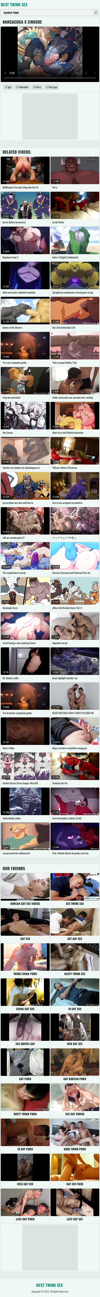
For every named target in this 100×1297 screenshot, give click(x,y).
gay (9, 87)
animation (23, 87)
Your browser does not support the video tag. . (50, 54)
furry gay (53, 87)
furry (38, 87)
